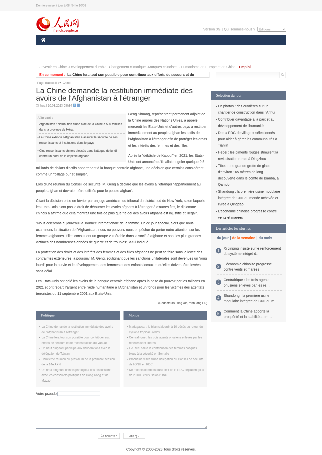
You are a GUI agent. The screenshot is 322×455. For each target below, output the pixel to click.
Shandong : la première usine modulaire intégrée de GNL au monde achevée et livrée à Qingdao (249, 197)
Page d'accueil (47, 83)
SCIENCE (137, 47)
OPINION (268, 47)
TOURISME (245, 47)
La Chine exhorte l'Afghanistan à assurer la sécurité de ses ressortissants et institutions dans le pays (78, 140)
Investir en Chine (53, 67)
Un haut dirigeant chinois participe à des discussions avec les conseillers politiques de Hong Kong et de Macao (76, 375)
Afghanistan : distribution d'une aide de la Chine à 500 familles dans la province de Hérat (80, 126)
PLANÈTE (204, 47)
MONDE (94, 47)
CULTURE (159, 47)
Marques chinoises (163, 67)
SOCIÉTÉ (182, 47)
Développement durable (87, 67)
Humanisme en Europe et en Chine (208, 67)
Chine (66, 83)
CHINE (50, 47)
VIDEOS (71, 57)
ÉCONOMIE (71, 47)
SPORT (224, 47)
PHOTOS (51, 57)
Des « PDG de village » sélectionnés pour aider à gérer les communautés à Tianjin (247, 139)
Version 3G (211, 29)
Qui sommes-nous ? (239, 29)
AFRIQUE (115, 47)
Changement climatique (127, 67)
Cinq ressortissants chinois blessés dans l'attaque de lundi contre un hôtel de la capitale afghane (78, 153)
